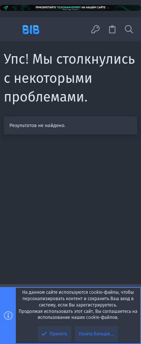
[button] (12, 29)
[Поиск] (129, 29)
